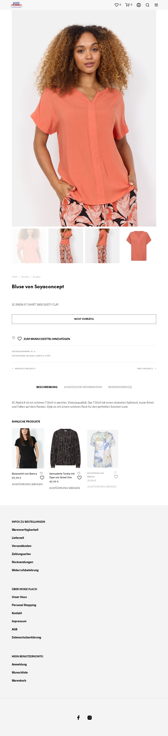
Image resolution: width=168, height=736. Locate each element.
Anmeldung (19, 664)
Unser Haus (19, 597)
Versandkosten (21, 545)
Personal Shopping (24, 605)
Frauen (25, 277)
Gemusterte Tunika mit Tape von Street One (62, 475)
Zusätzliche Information (83, 387)
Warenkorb (19, 680)
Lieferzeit (18, 537)
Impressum (19, 621)
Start (14, 277)
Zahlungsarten (21, 553)
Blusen (36, 277)
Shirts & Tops (42, 356)
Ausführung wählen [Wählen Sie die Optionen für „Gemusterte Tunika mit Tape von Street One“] (64, 487)
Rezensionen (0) (120, 387)
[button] (117, 5)
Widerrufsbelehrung (25, 570)
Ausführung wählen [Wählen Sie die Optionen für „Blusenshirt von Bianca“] (27, 484)
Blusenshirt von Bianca (24, 473)
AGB (14, 629)
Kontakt (17, 613)
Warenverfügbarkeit (25, 529)
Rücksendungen (22, 561)
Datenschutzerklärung (26, 637)
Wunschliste (20, 672)
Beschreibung (47, 387)
